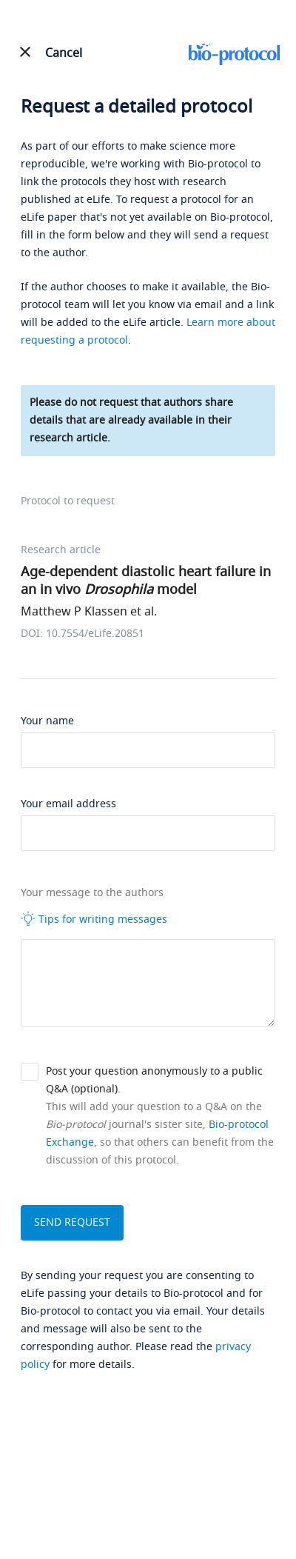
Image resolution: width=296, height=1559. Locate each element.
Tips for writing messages (94, 919)
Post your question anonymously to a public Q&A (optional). (154, 1080)
